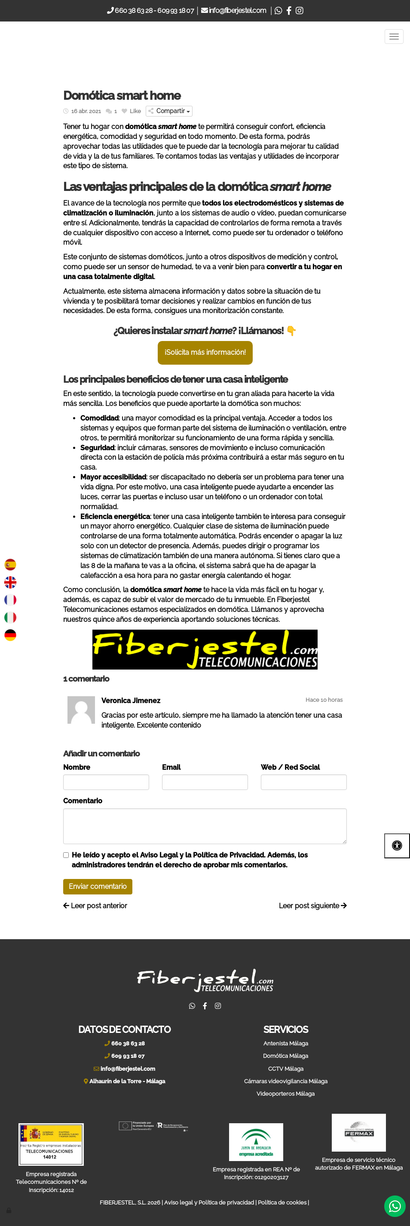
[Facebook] (288, 10)
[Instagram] (299, 10)
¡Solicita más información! (205, 352)
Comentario (82, 801)
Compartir (169, 111)
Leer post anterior (95, 906)
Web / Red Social (290, 767)
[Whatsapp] (278, 10)
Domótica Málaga (285, 1056)
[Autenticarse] (9, 1210)
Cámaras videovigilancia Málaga (285, 1081)
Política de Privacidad (228, 855)
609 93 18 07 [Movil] (175, 10)
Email (171, 767)
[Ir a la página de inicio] (25, 37)
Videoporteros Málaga (286, 1094)
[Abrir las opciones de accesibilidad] (397, 845)
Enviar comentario (98, 886)
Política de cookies (282, 1202)
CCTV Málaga (285, 1069)
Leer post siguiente (313, 906)
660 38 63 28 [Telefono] (132, 10)
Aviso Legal (159, 855)
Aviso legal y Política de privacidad (209, 1202)
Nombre (76, 767)
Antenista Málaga (285, 1043)
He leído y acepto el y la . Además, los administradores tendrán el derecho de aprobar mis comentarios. (190, 860)
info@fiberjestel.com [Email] (238, 10)
